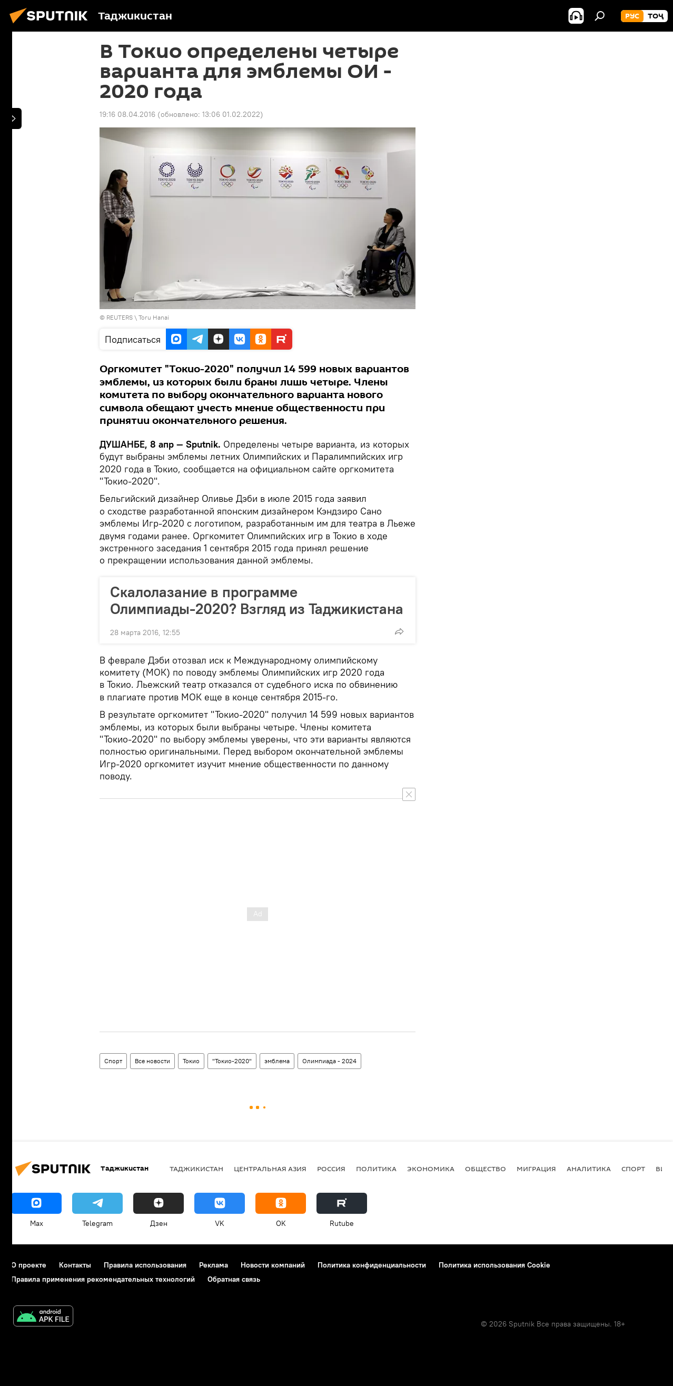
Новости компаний (273, 1265)
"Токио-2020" (232, 1061)
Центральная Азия (270, 1168)
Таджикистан (196, 1168)
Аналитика (589, 1168)
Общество (485, 1168)
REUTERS (119, 317)
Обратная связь (233, 1279)
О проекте (28, 1265)
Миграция (536, 1168)
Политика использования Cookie (494, 1265)
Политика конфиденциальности (372, 1265)
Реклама (213, 1265)
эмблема (277, 1061)
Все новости (152, 1061)
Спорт (113, 1061)
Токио (191, 1061)
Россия (331, 1168)
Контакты (75, 1265)
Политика (376, 1168)
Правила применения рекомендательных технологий (103, 1279)
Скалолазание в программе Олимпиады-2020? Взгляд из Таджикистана (256, 600)
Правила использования (145, 1265)
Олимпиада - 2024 (329, 1061)
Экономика (430, 1168)
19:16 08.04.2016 (127, 114)
